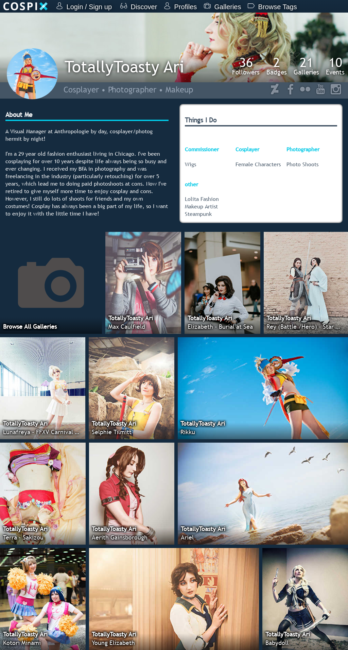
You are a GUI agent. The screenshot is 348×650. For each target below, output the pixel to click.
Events (335, 66)
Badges (276, 66)
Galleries (306, 66)
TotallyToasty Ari (124, 66)
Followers (246, 66)
